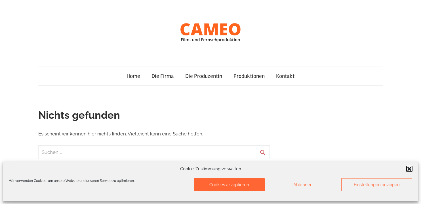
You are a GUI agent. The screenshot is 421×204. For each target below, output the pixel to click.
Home (133, 76)
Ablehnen (303, 184)
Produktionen (249, 76)
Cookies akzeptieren (229, 184)
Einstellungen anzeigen (377, 184)
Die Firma (162, 76)
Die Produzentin (203, 76)
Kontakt (285, 76)
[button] (409, 169)
